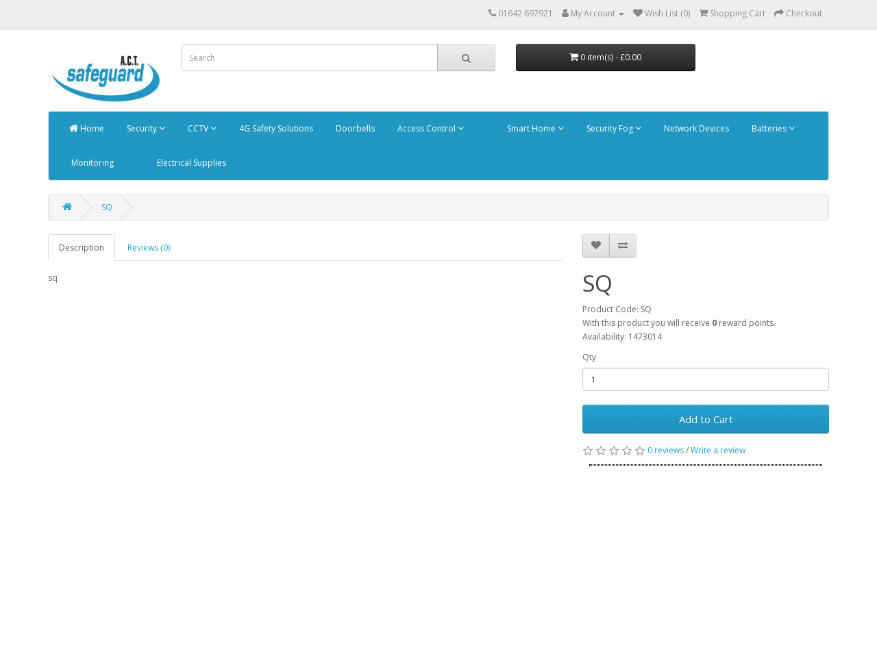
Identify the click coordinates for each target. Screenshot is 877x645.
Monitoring (91, 162)
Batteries (772, 128)
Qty (589, 357)
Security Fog (612, 128)
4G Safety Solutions (275, 128)
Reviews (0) (148, 247)
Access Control (429, 128)
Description (81, 247)
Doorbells (354, 128)
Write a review (718, 450)
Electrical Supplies (190, 162)
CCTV (201, 128)
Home (86, 128)
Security (145, 128)
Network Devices (695, 128)
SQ (106, 207)
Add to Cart (706, 419)
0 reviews (665, 450)
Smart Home (534, 128)
